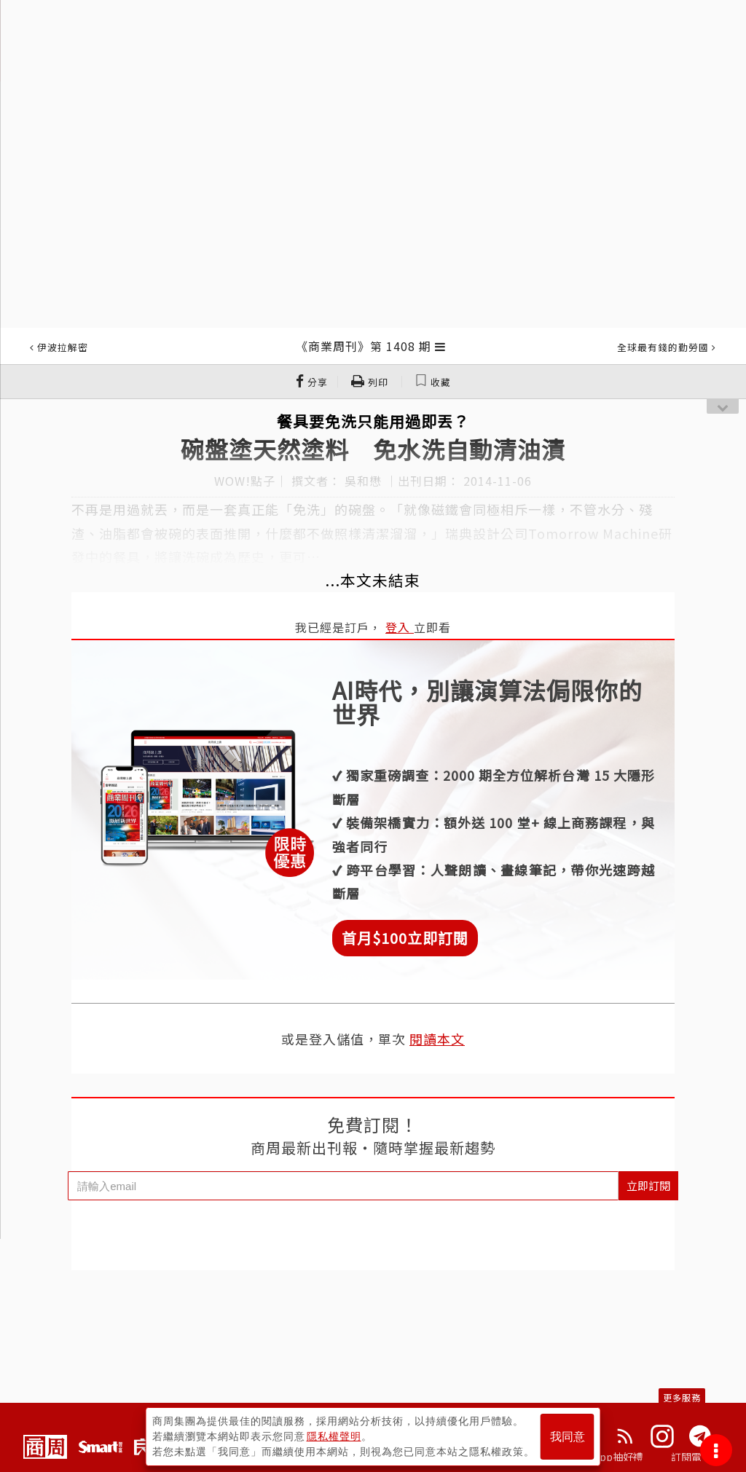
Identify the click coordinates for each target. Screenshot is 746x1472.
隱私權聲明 (334, 1436)
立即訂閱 (648, 1185)
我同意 (567, 1436)
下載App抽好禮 (608, 1456)
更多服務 (682, 1397)
